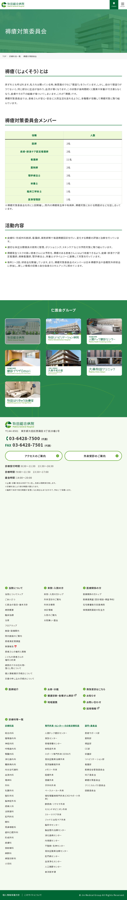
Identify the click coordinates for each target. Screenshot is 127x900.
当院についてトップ (14, 594)
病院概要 (9, 609)
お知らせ (91, 695)
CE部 (87, 748)
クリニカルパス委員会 (95, 785)
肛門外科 (9, 816)
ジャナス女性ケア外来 (55, 819)
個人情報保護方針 (11, 895)
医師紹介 (14, 689)
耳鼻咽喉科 (10, 827)
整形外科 (9, 795)
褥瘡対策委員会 (92, 780)
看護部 (88, 764)
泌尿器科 (9, 811)
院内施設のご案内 (13, 635)
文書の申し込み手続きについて (19, 678)
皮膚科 (8, 842)
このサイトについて (33, 895)
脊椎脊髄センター (53, 743)
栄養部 (88, 753)
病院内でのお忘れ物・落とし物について (15, 667)
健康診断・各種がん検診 (60, 695)
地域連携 (52, 702)
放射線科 (9, 847)
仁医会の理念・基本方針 (16, 604)
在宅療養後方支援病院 (94, 604)
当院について (16, 588)
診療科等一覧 (16, 719)
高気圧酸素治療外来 (55, 759)
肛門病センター (52, 856)
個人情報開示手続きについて (19, 673)
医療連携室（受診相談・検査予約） (99, 599)
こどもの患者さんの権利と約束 (14, 658)
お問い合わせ (93, 702)
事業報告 (9, 646)
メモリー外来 (51, 769)
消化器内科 (10, 759)
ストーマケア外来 (53, 814)
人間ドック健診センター (56, 733)
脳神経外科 (10, 800)
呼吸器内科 (10, 748)
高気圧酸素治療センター (56, 851)
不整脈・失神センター (55, 845)
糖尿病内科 (10, 764)
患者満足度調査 (12, 641)
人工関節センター (53, 866)
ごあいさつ (10, 599)
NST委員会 (90, 774)
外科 (7, 785)
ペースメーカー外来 (54, 790)
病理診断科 (10, 858)
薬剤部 (88, 738)
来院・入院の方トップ (54, 594)
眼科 (7, 821)
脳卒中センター (52, 824)
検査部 (88, 743)
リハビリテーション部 (94, 759)
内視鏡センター (52, 840)
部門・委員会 (91, 725)
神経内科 (9, 743)
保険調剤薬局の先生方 (94, 609)
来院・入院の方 (56, 588)
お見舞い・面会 (51, 620)
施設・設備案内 (12, 630)
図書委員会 (90, 790)
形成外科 (9, 837)
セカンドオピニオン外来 (56, 809)
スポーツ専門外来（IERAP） (58, 753)
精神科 (8, 780)
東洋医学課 (50, 871)
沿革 (7, 620)
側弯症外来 (50, 748)
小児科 (8, 863)
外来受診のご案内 (95, 456)
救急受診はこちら (95, 689)
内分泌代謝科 (11, 769)
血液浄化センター (53, 861)
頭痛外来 (49, 780)
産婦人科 (9, 806)
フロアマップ (11, 625)
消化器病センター (53, 835)
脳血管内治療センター (55, 830)
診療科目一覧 (15, 56)
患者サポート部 (92, 733)
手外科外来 (50, 785)
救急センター (51, 738)
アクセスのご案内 (35, 456)
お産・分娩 (53, 689)
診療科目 (9, 725)
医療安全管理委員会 (95, 769)
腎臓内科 (9, 753)
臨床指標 (9, 615)
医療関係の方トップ (92, 594)
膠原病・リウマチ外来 (55, 803)
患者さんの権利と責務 (15, 651)
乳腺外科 (9, 790)
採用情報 (91, 708)
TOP (5, 56)
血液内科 (9, 774)
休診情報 (48, 609)
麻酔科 (8, 853)
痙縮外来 (49, 774)
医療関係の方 (93, 588)
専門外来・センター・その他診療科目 (62, 725)
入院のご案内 (50, 615)
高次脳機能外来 (52, 764)
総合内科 (9, 733)
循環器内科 (10, 738)
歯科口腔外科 (11, 832)
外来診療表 (49, 604)
